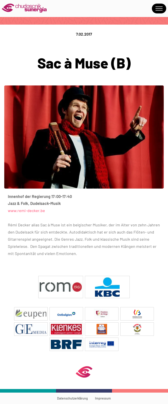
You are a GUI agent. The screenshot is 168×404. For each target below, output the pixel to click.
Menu (159, 8)
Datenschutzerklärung (72, 398)
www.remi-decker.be (26, 210)
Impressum (103, 398)
